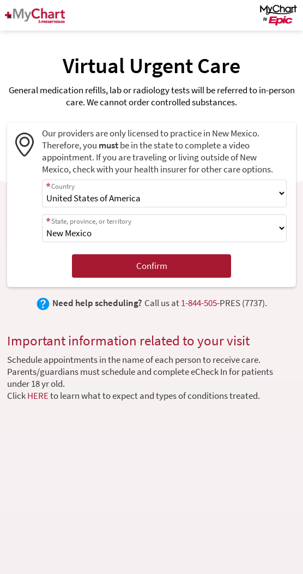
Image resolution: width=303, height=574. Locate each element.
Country (63, 186)
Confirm (151, 266)
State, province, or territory (91, 221)
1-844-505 (199, 303)
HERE (38, 396)
